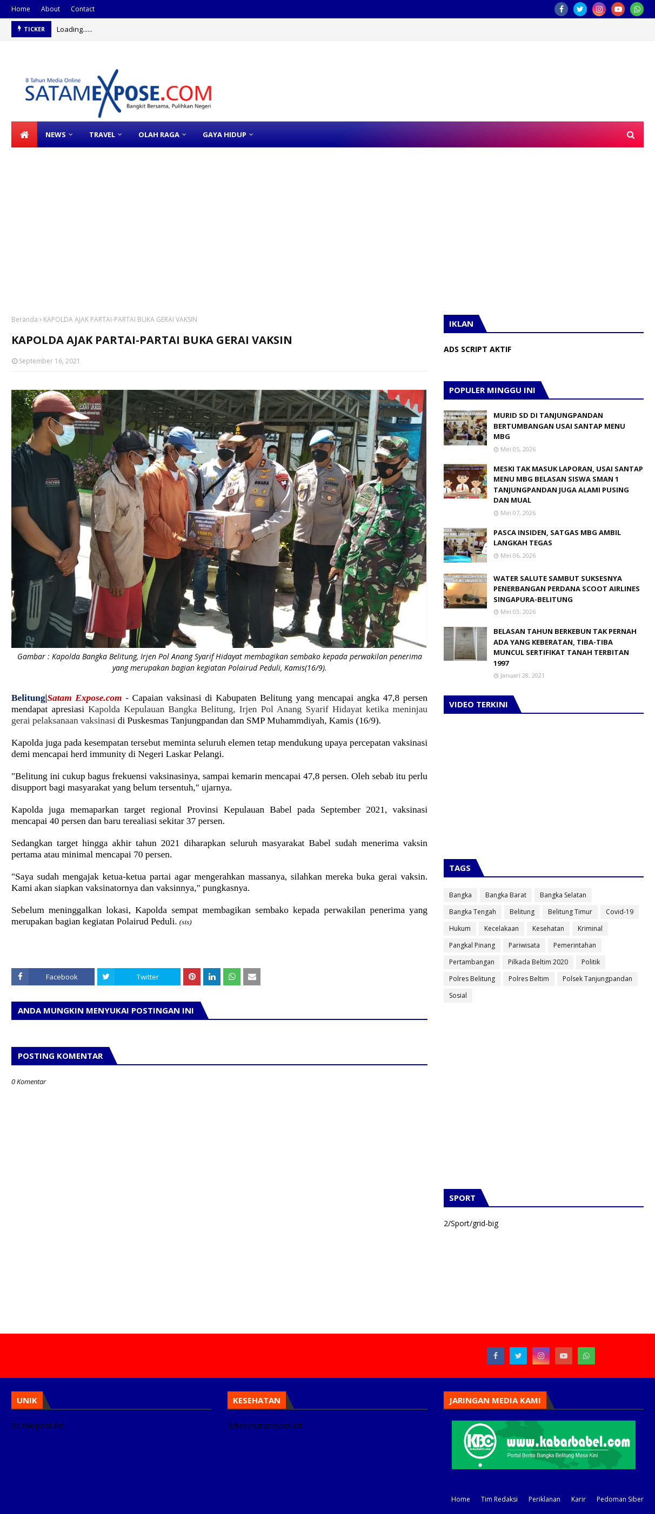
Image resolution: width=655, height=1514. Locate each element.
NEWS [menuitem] (55, 134)
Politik (591, 961)
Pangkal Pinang (472, 945)
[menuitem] (24, 134)
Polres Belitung (472, 978)
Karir (578, 1499)
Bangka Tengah (472, 911)
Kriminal (590, 928)
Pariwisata (524, 945)
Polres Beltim (529, 978)
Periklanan (544, 1499)
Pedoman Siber (620, 1499)
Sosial (458, 995)
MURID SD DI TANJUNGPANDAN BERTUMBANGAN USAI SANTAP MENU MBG (559, 425)
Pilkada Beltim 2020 (538, 961)
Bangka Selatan (563, 895)
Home (20, 8)
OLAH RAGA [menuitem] (158, 134)
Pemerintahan (574, 945)
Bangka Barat (505, 895)
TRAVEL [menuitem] (102, 134)
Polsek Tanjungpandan (597, 978)
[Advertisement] (324, 223)
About (50, 8)
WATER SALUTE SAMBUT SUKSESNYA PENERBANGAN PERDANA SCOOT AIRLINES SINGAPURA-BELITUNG (566, 588)
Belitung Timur (570, 911)
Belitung (522, 911)
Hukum (460, 928)
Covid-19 (619, 911)
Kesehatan (548, 928)
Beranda (24, 319)
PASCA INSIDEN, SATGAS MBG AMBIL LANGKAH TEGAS (557, 538)
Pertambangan (471, 961)
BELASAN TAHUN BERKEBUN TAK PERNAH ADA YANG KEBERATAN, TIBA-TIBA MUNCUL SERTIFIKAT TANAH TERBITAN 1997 (565, 647)
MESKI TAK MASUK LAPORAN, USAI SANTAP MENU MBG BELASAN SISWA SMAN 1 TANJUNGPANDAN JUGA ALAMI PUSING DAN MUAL (568, 484)
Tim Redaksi (499, 1499)
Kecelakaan (501, 928)
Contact (83, 8)
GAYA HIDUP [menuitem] (224, 134)
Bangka (460, 895)
